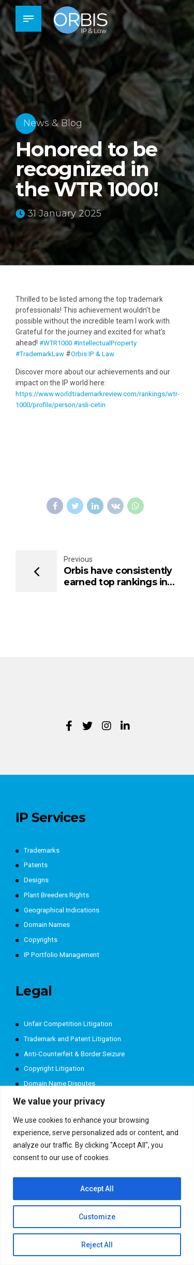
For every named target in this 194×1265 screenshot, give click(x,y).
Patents (37, 865)
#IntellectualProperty (112, 343)
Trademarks (44, 850)
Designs (37, 880)
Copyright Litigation (55, 1069)
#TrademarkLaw (43, 353)
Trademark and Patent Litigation (76, 1039)
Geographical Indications (63, 910)
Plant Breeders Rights (59, 895)
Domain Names (49, 925)
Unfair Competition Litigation (70, 1024)
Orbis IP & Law (100, 353)
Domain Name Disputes (62, 1084)
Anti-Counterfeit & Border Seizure (79, 1054)
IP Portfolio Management (65, 955)
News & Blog (52, 123)
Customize (97, 1217)
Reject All (97, 1245)
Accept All (97, 1189)
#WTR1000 (58, 343)
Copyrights (41, 940)
